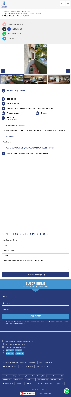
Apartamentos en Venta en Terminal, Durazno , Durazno (22, 13)
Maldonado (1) (43, 380)
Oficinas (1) (7, 380)
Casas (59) (40, 376)
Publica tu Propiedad (45, 362)
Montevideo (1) (8, 383)
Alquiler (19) (59, 383)
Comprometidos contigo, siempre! (14, 362)
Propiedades (26, 12)
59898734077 (10, 353)
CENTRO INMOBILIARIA (12, 12)
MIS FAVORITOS (42, 366)
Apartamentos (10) (9, 376)
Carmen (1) (29, 383)
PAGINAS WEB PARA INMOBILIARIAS (44, 393)
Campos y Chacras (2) (26, 376)
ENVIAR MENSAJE (35, 275)
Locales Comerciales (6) (55, 376)
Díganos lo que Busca (10, 366)
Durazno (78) (30, 380)
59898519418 (19, 353)
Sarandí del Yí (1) (56, 380)
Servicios (32, 362)
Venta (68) (48, 383)
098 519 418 (18, 350)
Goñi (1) (19, 383)
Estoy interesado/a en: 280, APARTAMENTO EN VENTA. (35, 264)
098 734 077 (9, 350)
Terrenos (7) (18, 380)
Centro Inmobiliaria (27, 366)
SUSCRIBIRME (34, 316)
